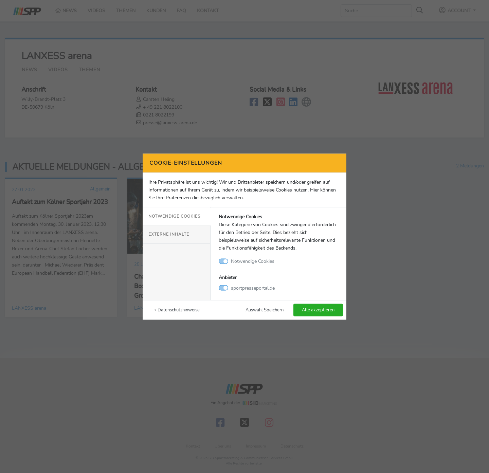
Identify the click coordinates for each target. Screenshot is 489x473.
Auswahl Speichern (265, 309)
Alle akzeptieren (318, 309)
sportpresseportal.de (253, 287)
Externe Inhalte (168, 234)
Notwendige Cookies (174, 216)
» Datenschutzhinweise (177, 309)
